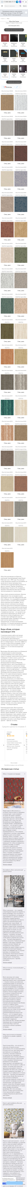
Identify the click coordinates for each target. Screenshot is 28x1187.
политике (8, 1181)
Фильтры (9, 87)
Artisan (5, 58)
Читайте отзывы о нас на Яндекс (14, 765)
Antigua (23, 43)
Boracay (23, 58)
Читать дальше (7, 864)
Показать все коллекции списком (14, 30)
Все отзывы (14, 763)
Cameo (5, 74)
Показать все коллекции (14, 82)
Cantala (14, 74)
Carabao (23, 74)
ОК (5, 1183)
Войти (25, 6)
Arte (5, 44)
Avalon (14, 58)
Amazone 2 (14, 43)
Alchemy (5, 43)
